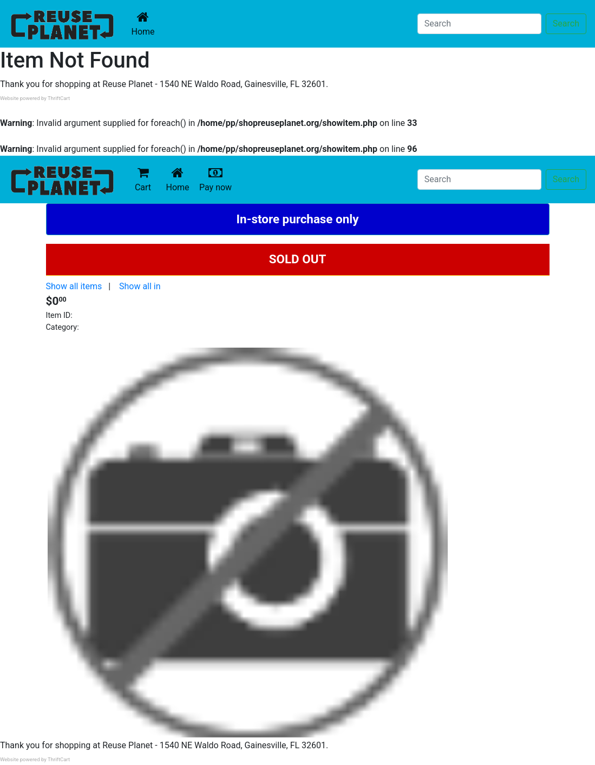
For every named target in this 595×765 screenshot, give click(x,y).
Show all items (74, 286)
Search (566, 23)
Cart (143, 179)
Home (145, 23)
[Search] (479, 24)
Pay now (217, 179)
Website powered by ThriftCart (35, 98)
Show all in (140, 286)
